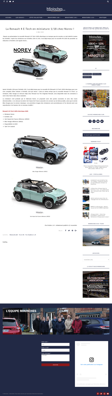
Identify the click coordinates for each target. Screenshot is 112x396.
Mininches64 (87, 74)
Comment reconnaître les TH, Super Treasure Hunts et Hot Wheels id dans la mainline (99, 182)
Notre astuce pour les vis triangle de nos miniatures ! (100, 199)
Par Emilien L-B (30, 235)
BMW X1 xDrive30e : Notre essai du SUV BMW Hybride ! (100, 207)
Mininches (6, 393)
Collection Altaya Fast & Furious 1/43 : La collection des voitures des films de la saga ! (100, 190)
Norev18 (21, 235)
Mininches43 (97, 74)
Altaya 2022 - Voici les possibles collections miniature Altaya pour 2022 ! (100, 216)
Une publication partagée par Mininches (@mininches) (92, 384)
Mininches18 (14, 235)
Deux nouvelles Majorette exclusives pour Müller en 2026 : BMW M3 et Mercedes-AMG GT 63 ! (96, 167)
